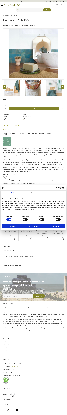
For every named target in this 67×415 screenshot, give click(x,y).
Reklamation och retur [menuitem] (7, 350)
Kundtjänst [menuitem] (5, 342)
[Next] (62, 87)
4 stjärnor (9, 251)
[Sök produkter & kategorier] (29, 9)
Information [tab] (33, 193)
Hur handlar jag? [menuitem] (6, 344)
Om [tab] (55, 193)
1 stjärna (4, 251)
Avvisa (12, 226)
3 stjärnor (7, 251)
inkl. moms (61, 1)
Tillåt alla (55, 226)
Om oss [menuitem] (4, 353)
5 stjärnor (10, 251)
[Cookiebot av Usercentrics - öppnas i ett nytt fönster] (57, 188)
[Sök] (47, 9)
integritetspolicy (23, 299)
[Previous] (4, 87)
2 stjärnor (5, 251)
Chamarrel (25, 120)
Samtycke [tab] (12, 193)
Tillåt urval (33, 226)
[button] (2, 4)
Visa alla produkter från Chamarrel (14, 126)
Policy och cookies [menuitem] (7, 347)
